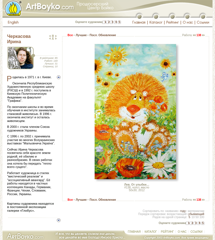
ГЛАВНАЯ (134, 231)
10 (193, 217)
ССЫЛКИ (196, 231)
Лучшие (81, 35)
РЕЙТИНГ (167, 231)
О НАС (182, 231)
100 (201, 217)
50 (196, 217)
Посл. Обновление (103, 35)
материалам (196, 211)
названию (171, 211)
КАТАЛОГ (150, 231)
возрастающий (176, 214)
